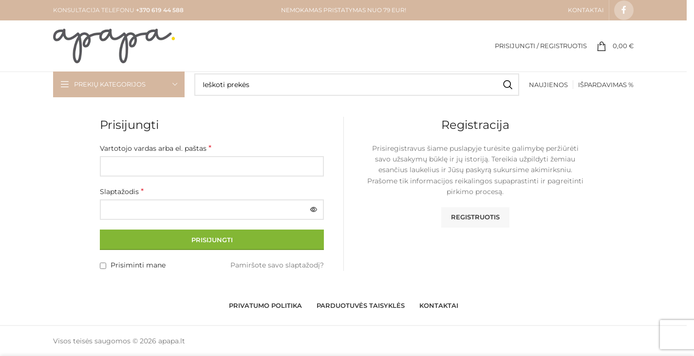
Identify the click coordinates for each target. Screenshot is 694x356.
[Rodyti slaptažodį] (313, 209)
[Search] (356, 84)
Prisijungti (212, 240)
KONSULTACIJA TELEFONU (93, 10)
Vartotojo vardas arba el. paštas (155, 148)
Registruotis (475, 217)
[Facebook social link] (624, 10)
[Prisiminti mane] (103, 266)
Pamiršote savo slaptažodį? (277, 265)
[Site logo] (114, 45)
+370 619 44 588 (159, 10)
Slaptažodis (122, 191)
